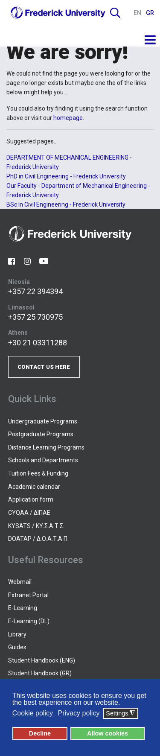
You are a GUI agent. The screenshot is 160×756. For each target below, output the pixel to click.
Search (115, 13)
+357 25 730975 (35, 316)
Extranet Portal (28, 595)
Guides (17, 647)
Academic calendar (34, 486)
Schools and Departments (43, 460)
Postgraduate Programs (40, 434)
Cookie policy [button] (32, 713)
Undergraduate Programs (42, 421)
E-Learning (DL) (28, 621)
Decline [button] (40, 733)
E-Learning (22, 607)
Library (17, 634)
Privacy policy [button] (79, 713)
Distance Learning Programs (46, 447)
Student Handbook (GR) (40, 673)
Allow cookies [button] (107, 733)
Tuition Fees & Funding (38, 473)
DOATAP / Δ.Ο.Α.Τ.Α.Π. (38, 538)
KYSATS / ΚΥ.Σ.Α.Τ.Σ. (36, 525)
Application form (30, 499)
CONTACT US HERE (43, 367)
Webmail (20, 581)
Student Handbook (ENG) (41, 660)
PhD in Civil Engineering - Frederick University (66, 176)
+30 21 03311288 (37, 342)
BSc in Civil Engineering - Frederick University (65, 204)
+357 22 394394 (35, 291)
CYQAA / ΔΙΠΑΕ (29, 512)
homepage (68, 117)
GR (150, 12)
